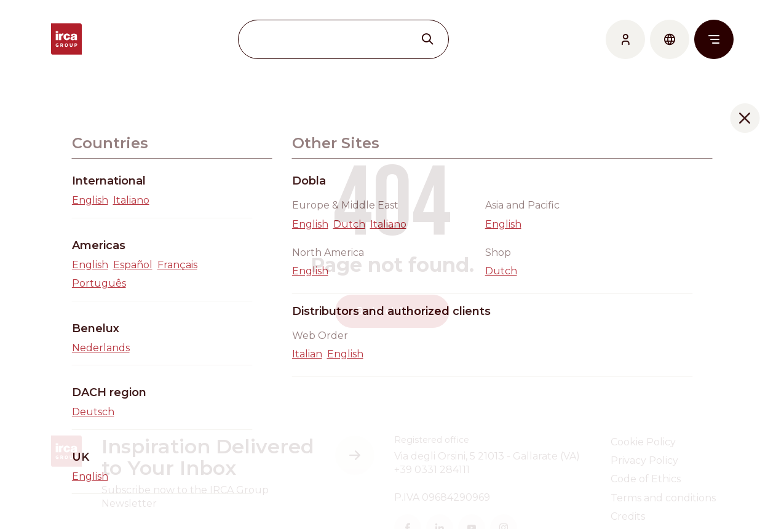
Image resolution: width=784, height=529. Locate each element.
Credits (628, 516)
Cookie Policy (643, 442)
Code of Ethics (646, 479)
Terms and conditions (663, 498)
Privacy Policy (644, 460)
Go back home (392, 311)
